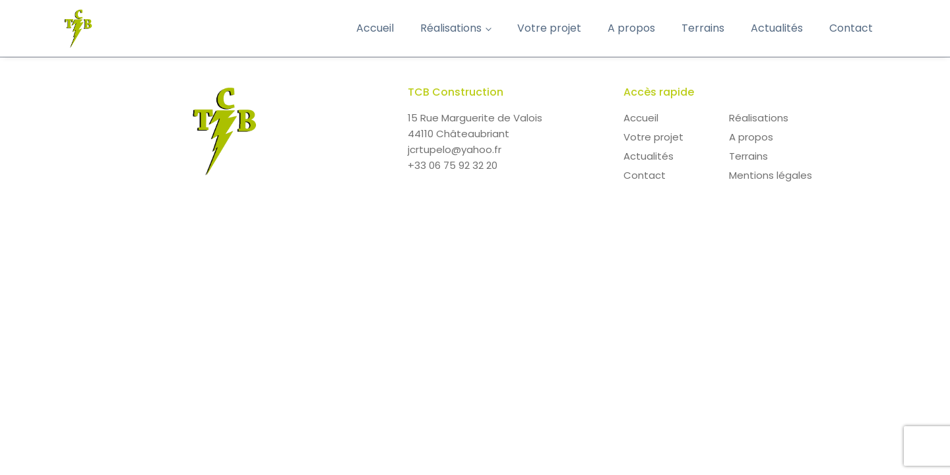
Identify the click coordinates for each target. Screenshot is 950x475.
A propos (631, 28)
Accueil (375, 28)
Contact (851, 28)
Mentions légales (770, 175)
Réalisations (451, 28)
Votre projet (549, 28)
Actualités (777, 28)
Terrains (702, 28)
